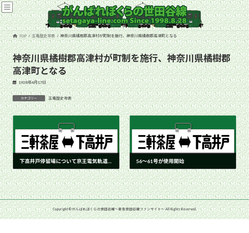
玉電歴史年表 (60, 98)
